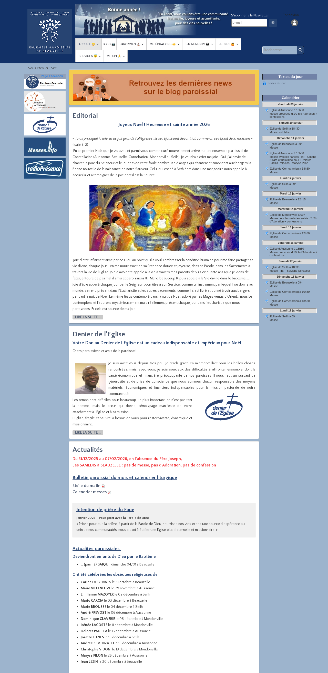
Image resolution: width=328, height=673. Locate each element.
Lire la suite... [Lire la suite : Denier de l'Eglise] (88, 433)
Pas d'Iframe (290, 231)
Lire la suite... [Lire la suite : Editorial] (88, 317)
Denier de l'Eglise (99, 334)
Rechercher (300, 50)
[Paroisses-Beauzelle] (49, 31)
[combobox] (280, 50)
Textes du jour (276, 83)
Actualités (88, 450)
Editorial (85, 116)
